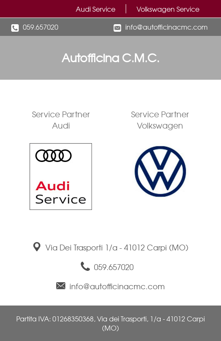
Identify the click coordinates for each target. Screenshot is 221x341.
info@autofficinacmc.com (166, 27)
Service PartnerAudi (61, 119)
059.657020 (40, 27)
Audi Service (95, 8)
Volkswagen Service (168, 8)
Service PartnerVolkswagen (160, 119)
